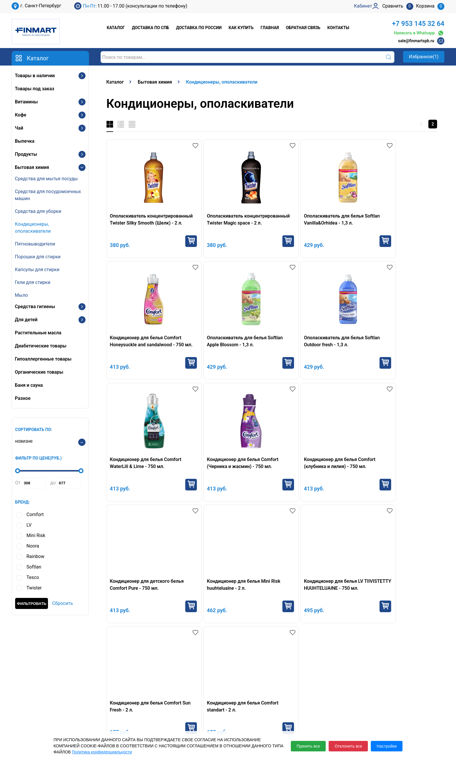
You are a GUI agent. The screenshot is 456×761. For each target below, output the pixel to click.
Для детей (26, 319)
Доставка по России (199, 27)
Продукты (26, 154)
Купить (177, 241)
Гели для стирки (32, 282)
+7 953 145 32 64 (418, 24)
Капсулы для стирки (37, 269)
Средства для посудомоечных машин (48, 195)
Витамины (26, 102)
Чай (19, 128)
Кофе (20, 115)
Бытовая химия (32, 167)
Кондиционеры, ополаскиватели (33, 227)
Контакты (338, 27)
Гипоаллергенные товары (43, 359)
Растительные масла (38, 333)
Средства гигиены (35, 306)
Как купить (241, 27)
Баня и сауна (29, 385)
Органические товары (39, 372)
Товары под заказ (34, 88)
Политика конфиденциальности (102, 752)
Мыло (21, 295)
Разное (23, 398)
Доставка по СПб (150, 27)
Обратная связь (303, 27)
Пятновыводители (35, 244)
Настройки (387, 746)
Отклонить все (348, 746)
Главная (270, 27)
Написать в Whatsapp (419, 33)
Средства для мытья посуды (46, 178)
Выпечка (24, 141)
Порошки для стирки (37, 256)
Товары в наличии (35, 75)
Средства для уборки (38, 211)
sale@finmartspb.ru (416, 40)
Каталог (116, 27)
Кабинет (354, 699)
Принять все (308, 746)
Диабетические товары (40, 346)
